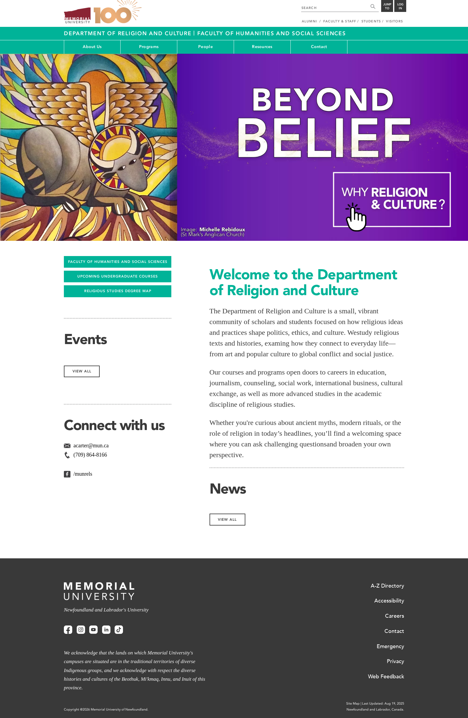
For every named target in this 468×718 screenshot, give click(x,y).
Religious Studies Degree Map (117, 291)
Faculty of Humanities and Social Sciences (271, 33)
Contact (319, 46)
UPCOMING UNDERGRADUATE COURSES (117, 276)
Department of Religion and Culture (128, 33)
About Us (92, 46)
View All (227, 519)
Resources (262, 46)
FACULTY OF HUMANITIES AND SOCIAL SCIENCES (117, 262)
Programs (148, 46)
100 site (117, 12)
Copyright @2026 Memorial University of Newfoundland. (106, 709)
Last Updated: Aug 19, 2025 (383, 703)
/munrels (82, 474)
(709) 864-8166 (90, 455)
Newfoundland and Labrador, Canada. (375, 709)
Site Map (353, 703)
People (205, 46)
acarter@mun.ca (91, 446)
